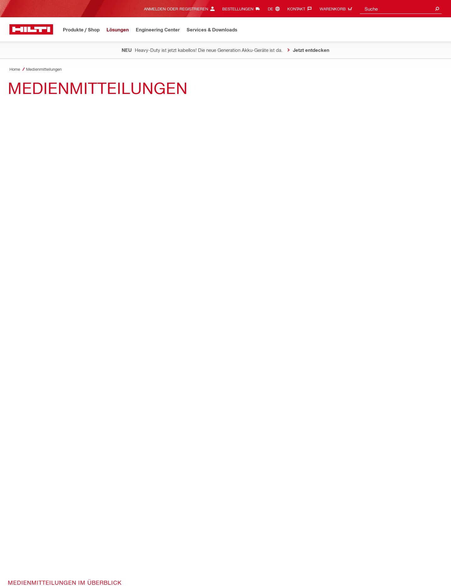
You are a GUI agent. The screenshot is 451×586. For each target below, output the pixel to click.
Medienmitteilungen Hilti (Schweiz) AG (65, 177)
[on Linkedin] (60, 349)
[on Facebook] (23, 349)
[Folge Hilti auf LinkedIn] (369, 574)
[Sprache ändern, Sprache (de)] (275, 8)
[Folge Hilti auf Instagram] (358, 574)
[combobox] (401, 8)
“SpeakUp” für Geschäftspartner (82, 570)
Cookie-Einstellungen (28, 570)
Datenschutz (20, 563)
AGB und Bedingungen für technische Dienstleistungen (87, 563)
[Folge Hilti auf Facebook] (348, 574)
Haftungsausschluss (160, 563)
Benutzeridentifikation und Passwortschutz (247, 563)
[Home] (31, 29)
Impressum (194, 563)
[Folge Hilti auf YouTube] (379, 574)
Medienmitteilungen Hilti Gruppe (57, 190)
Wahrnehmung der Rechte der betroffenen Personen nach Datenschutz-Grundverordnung (198, 570)
